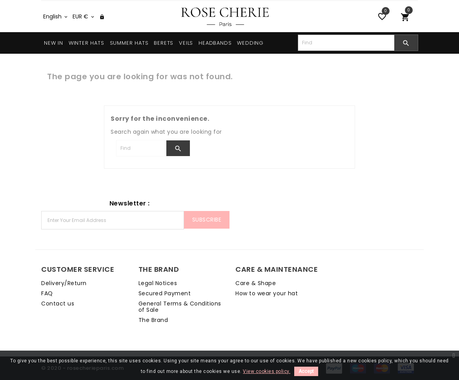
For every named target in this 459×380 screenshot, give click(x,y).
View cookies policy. (266, 371)
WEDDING (250, 43)
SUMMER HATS (129, 43)
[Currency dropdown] (84, 16)
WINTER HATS (86, 43)
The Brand (153, 320)
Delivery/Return (64, 283)
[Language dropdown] (56, 16)
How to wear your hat (266, 293)
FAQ (47, 293)
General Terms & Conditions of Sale (179, 306)
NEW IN (53, 43)
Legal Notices (157, 283)
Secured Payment (164, 293)
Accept (306, 371)
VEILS (186, 43)
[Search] (346, 43)
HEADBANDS (215, 43)
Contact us (57, 303)
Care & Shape (255, 283)
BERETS (163, 43)
